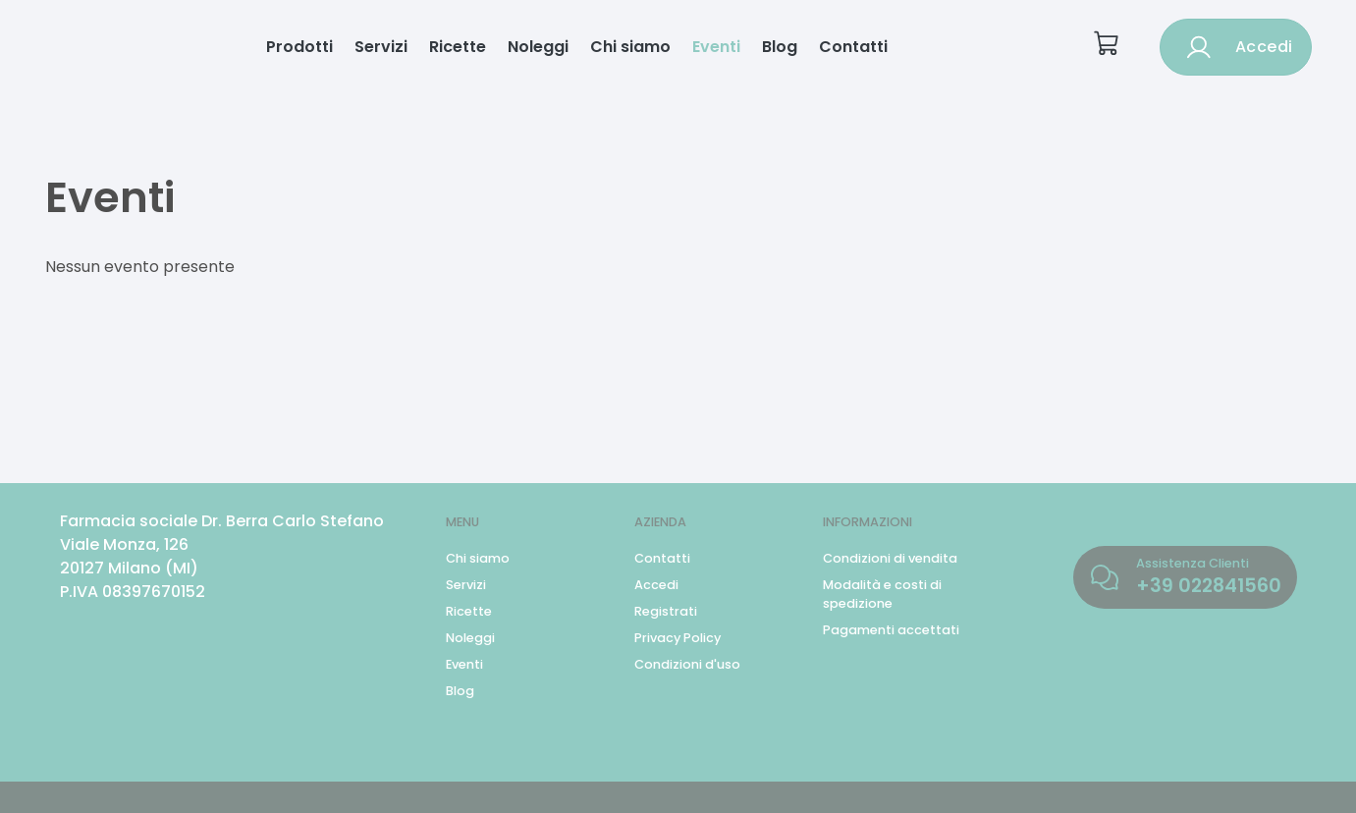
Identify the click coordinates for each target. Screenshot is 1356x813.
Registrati (665, 611)
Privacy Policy (677, 637)
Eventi (716, 46)
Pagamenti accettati (891, 630)
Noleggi (538, 46)
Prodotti (299, 46)
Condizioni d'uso (687, 664)
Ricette (457, 46)
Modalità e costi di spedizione (882, 594)
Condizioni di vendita (890, 558)
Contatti (853, 46)
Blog (779, 46)
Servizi (380, 46)
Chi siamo (630, 46)
